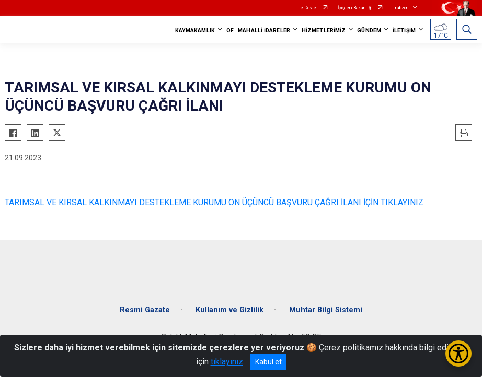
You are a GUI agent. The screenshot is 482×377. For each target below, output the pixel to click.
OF (230, 30)
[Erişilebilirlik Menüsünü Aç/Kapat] (458, 353)
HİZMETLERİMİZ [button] (324, 30)
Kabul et (268, 362)
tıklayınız (227, 362)
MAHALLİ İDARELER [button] (264, 30)
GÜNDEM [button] (369, 30)
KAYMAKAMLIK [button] (195, 30)
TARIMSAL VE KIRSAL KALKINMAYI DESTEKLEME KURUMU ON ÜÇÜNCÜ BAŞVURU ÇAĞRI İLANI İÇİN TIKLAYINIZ (214, 202)
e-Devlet (309, 7)
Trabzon (400, 7)
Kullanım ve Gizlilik (229, 309)
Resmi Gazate (145, 309)
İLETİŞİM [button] (404, 30)
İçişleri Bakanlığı (355, 7)
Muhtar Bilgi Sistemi (325, 309)
